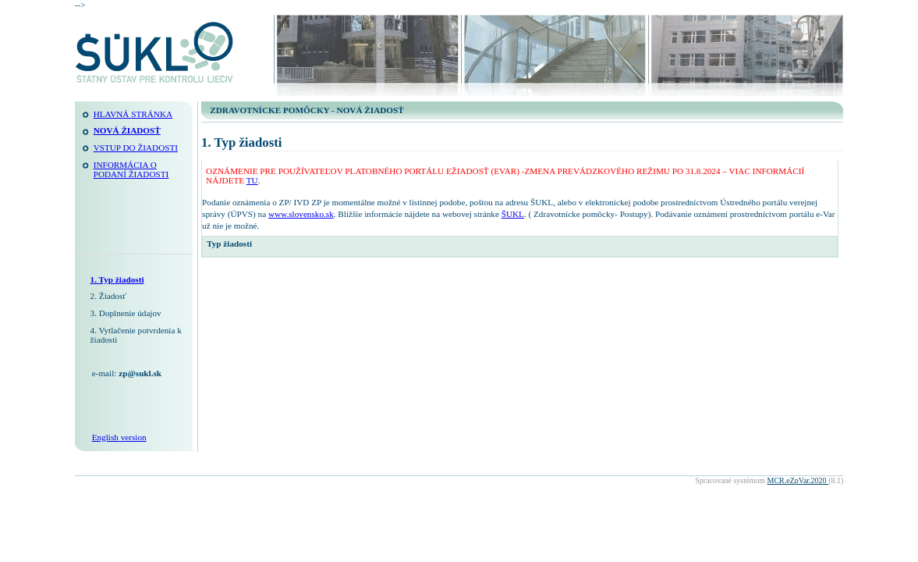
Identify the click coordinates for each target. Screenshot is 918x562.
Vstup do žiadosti (136, 147)
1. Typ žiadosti (117, 279)
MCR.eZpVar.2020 (798, 480)
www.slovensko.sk (301, 214)
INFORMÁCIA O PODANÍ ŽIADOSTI (131, 169)
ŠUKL (513, 214)
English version (119, 437)
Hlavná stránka (133, 114)
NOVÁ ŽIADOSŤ (127, 130)
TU (252, 180)
